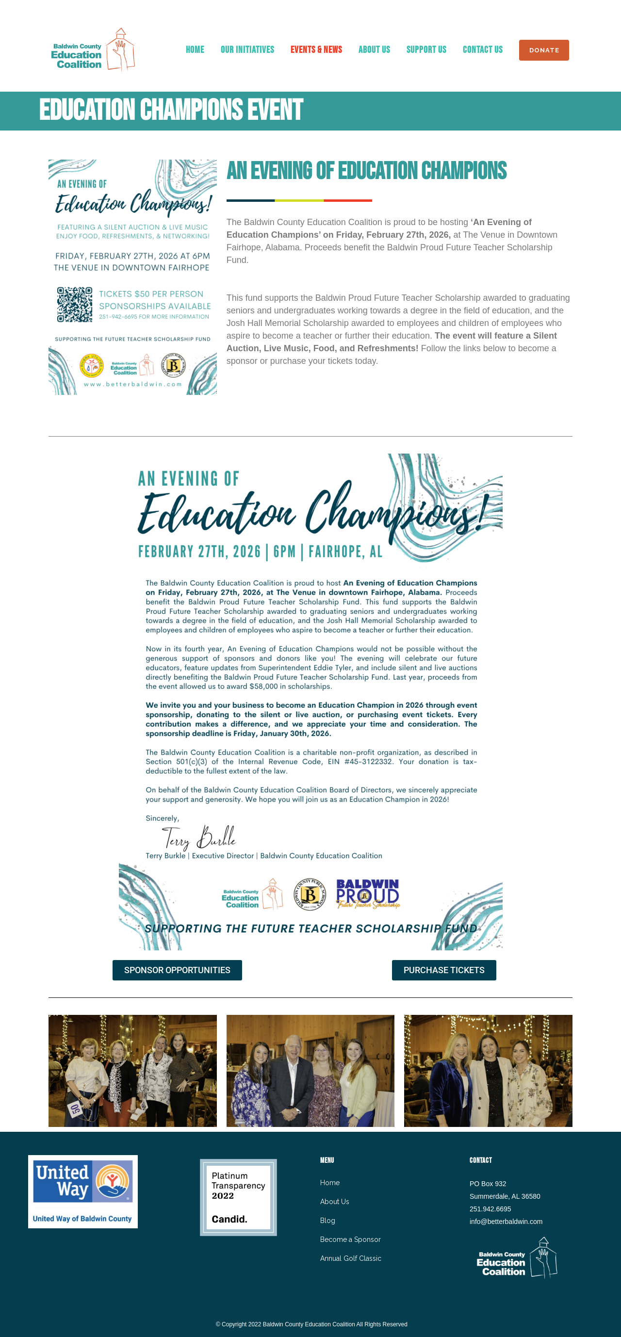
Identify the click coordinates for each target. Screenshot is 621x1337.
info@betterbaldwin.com (506, 1221)
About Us (334, 1202)
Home (330, 1183)
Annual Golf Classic (350, 1258)
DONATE (542, 50)
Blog (327, 1220)
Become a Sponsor (350, 1239)
